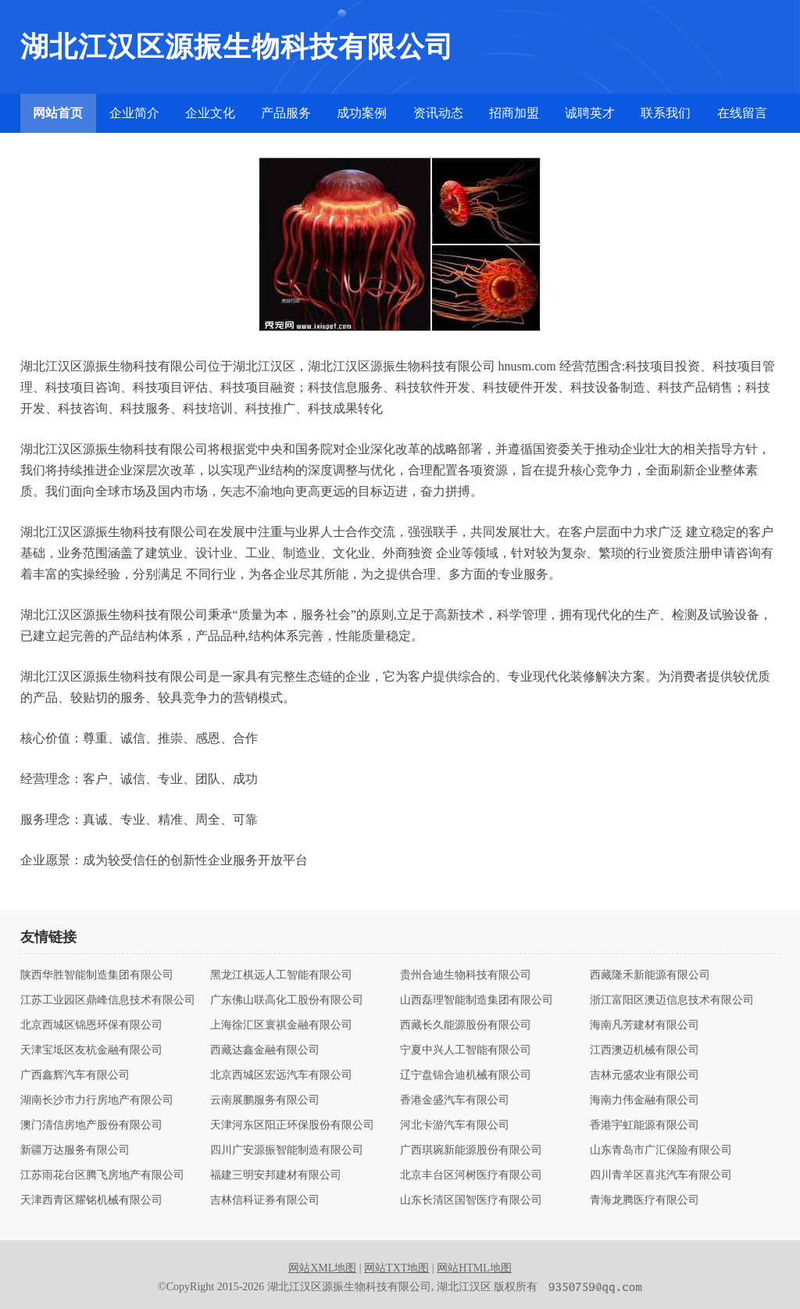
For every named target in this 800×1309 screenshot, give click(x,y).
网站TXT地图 (396, 1268)
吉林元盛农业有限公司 (644, 1075)
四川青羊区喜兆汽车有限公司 (661, 1175)
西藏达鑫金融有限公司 (265, 1050)
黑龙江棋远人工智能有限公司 (281, 975)
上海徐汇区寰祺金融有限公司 (281, 1025)
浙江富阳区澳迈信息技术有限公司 (672, 1000)
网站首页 (58, 113)
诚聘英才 (590, 113)
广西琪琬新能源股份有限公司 (471, 1150)
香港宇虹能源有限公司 (644, 1125)
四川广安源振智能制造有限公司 (286, 1150)
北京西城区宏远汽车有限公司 (281, 1075)
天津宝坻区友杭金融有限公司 (91, 1050)
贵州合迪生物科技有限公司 (465, 975)
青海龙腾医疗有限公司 (644, 1200)
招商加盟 (514, 113)
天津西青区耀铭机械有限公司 (91, 1200)
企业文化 (210, 113)
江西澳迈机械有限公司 (644, 1050)
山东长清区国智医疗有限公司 (471, 1200)
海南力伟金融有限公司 (644, 1100)
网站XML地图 (322, 1268)
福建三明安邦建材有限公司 (275, 1175)
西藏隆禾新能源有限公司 (650, 975)
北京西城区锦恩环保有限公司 (91, 1025)
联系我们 (666, 113)
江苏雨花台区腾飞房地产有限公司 (102, 1175)
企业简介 (134, 113)
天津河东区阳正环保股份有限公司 (292, 1125)
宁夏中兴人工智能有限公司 (465, 1050)
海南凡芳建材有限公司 (644, 1025)
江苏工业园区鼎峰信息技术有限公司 (107, 1000)
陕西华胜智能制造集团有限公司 (96, 975)
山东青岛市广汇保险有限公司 (661, 1150)
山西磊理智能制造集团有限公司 (476, 1000)
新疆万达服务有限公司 (75, 1150)
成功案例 (362, 113)
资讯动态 (438, 113)
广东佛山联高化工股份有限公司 (286, 1000)
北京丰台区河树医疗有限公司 (471, 1175)
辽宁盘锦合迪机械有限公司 (465, 1075)
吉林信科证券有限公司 (265, 1200)
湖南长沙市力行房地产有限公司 (96, 1100)
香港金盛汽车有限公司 (454, 1100)
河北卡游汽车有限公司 (454, 1125)
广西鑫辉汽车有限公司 (75, 1075)
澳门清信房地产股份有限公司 (91, 1125)
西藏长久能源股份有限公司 (465, 1025)
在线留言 (742, 113)
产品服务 (286, 113)
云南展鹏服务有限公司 (265, 1100)
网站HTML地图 (474, 1268)
